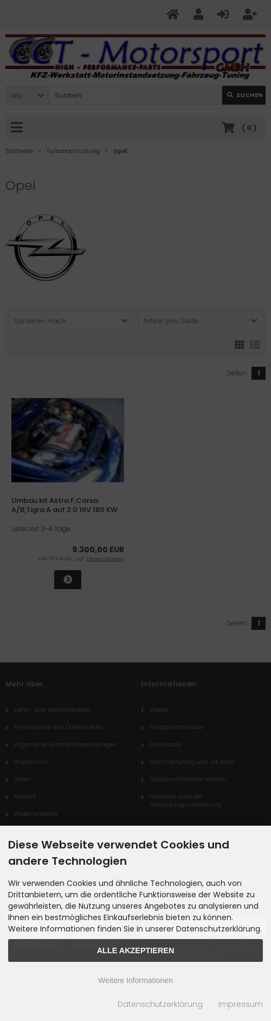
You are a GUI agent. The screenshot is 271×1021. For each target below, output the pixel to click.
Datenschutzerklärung (160, 1004)
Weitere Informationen (135, 980)
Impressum (240, 1004)
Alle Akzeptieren (136, 950)
